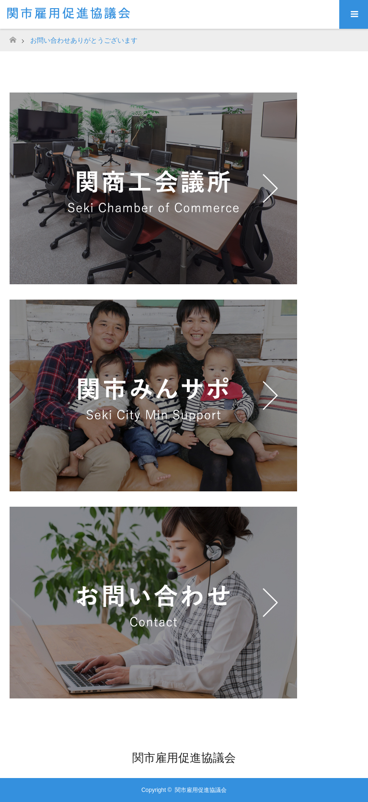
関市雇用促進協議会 (184, 757)
